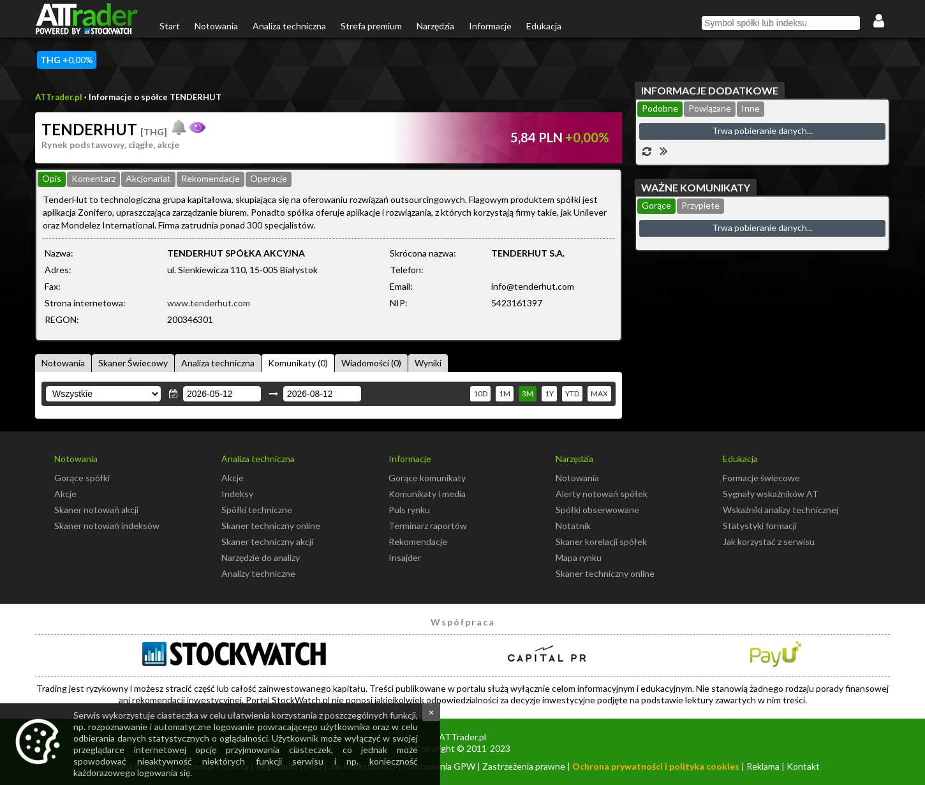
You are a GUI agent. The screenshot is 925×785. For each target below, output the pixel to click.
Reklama (763, 766)
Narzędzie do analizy (260, 557)
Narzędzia (435, 25)
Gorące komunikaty (427, 477)
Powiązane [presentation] (709, 108)
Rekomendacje (418, 541)
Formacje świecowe (761, 477)
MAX (599, 393)
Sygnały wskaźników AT (770, 493)
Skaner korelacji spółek (601, 541)
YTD (572, 393)
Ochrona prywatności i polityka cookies (655, 766)
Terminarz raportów (428, 525)
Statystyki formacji (760, 525)
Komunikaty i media (427, 493)
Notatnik (573, 525)
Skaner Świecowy (133, 362)
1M (504, 393)
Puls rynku (409, 509)
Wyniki (428, 362)
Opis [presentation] (51, 178)
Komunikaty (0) (298, 362)
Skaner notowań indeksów (106, 525)
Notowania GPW (441, 766)
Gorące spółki (82, 477)
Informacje (490, 25)
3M (527, 393)
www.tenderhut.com (208, 302)
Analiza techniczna (289, 25)
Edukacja (543, 25)
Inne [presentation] (750, 108)
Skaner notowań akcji (96, 509)
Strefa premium (371, 25)
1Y (549, 393)
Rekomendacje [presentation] (210, 178)
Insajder (405, 557)
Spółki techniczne (256, 509)
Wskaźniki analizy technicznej (780, 509)
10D (480, 393)
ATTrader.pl (58, 97)
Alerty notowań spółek (602, 493)
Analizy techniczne (258, 573)
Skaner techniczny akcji (267, 541)
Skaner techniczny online (270, 525)
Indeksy (237, 493)
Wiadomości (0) (371, 362)
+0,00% (66, 59)
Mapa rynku (579, 557)
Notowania (216, 25)
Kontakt (803, 766)
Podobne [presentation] (660, 108)
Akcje (65, 493)
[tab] (52, 179)
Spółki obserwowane (597, 509)
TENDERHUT (104, 129)
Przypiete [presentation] (700, 205)
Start (169, 25)
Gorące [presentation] (656, 205)
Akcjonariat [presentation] (148, 178)
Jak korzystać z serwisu (769, 541)
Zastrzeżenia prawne (523, 766)
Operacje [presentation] (268, 178)
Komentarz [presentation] (93, 178)
